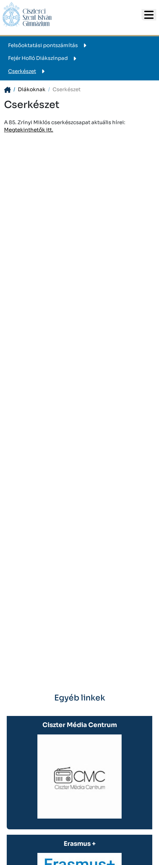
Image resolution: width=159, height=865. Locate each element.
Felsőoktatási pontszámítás (48, 45)
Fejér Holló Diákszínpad (43, 58)
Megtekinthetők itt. (28, 130)
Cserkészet (27, 71)
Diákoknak (31, 89)
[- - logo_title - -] (148, 15)
